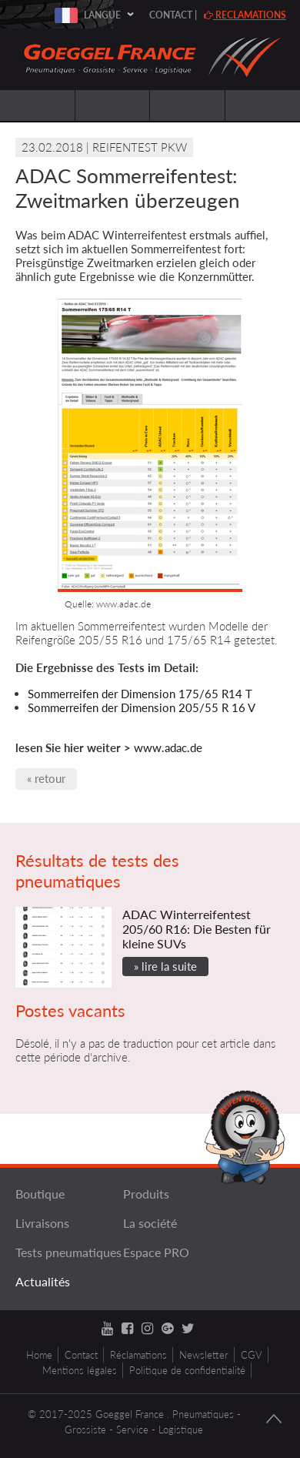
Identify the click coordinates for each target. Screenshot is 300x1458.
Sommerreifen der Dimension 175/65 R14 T (140, 694)
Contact (170, 15)
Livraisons (42, 1223)
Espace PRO (156, 1252)
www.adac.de (168, 747)
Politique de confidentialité (187, 1370)
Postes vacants (70, 1010)
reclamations (245, 15)
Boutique (40, 1193)
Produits (146, 1193)
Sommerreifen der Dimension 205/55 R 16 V (141, 707)
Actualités (42, 1281)
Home (39, 1355)
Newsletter (203, 1355)
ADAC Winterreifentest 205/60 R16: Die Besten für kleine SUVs (196, 929)
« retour (46, 778)
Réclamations (138, 1355)
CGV (251, 1355)
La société (150, 1223)
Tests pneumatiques (68, 1252)
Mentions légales (79, 1370)
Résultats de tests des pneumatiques (97, 870)
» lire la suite (165, 966)
